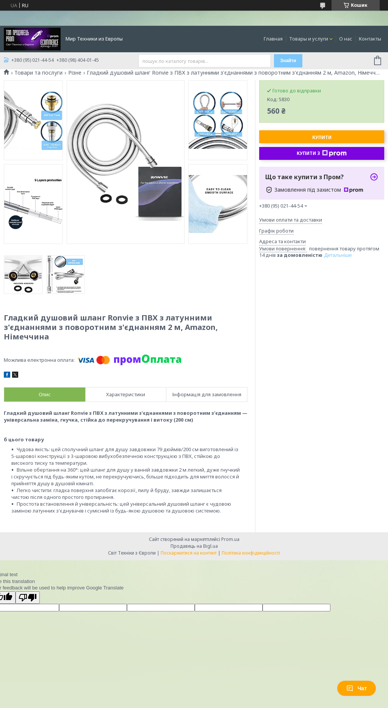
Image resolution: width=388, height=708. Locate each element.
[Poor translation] (28, 597)
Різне (74, 72)
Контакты (370, 38)
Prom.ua (230, 539)
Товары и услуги (308, 38)
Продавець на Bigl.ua (194, 546)
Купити (322, 137)
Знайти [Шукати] (288, 60)
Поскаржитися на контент (189, 553)
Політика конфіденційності (251, 553)
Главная (273, 38)
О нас (345, 38)
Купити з (322, 153)
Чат (356, 688)
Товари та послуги (38, 72)
